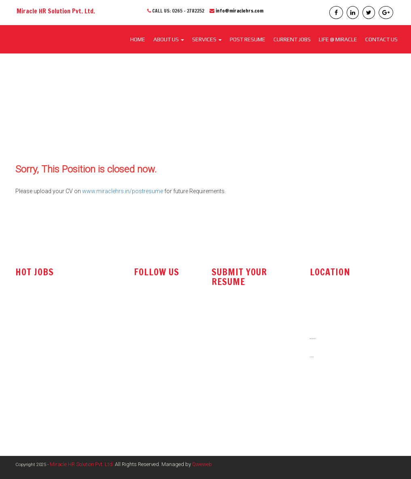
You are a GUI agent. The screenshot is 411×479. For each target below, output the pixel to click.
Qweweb (202, 464)
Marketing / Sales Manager (49, 384)
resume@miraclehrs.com (247, 314)
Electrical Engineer (38, 400)
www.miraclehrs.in (336, 410)
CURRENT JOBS (292, 39)
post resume (231, 334)
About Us (168, 39)
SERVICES (207, 39)
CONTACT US (381, 39)
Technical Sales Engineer (46, 314)
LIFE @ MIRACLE (338, 39)
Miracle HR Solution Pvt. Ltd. (82, 464)
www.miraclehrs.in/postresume (122, 191)
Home (137, 39)
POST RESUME (247, 39)
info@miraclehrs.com (239, 10)
